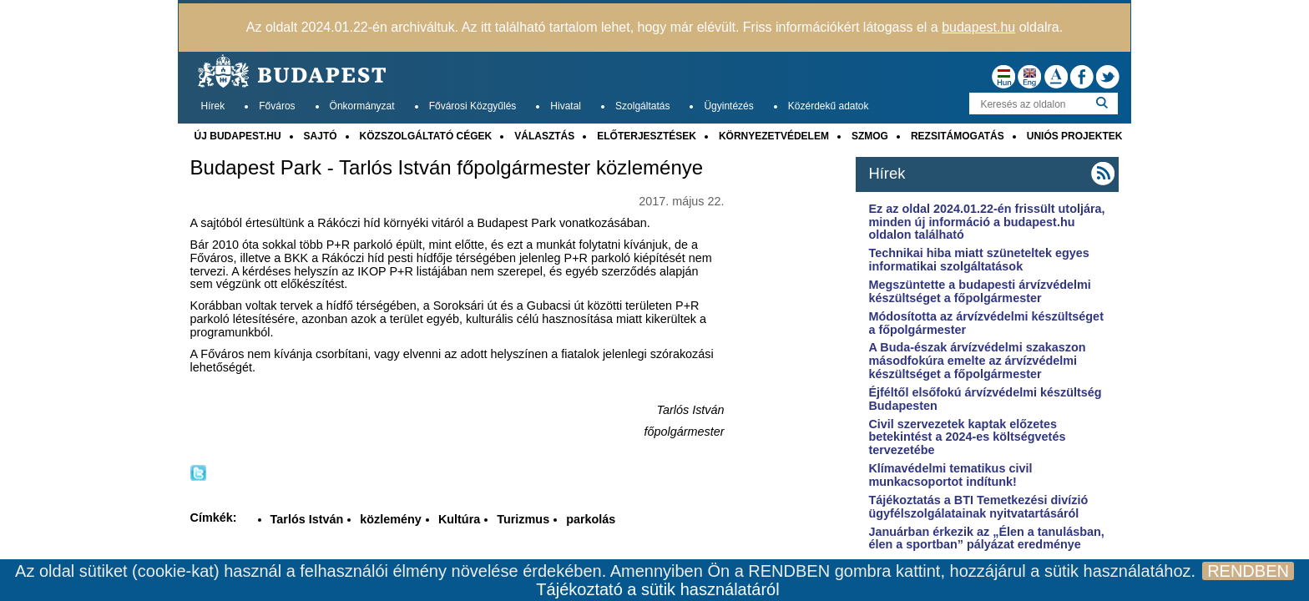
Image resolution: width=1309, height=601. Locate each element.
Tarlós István (307, 519)
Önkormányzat (362, 106)
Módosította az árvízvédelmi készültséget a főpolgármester (986, 323)
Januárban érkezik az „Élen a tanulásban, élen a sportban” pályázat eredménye (986, 538)
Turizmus (523, 519)
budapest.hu (978, 27)
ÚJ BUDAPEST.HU (238, 136)
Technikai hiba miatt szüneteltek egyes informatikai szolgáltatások (978, 259)
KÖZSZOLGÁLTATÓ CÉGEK (426, 136)
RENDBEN (1248, 571)
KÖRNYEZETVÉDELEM (774, 136)
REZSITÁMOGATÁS (957, 136)
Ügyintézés (728, 106)
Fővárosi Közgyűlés (473, 106)
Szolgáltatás (642, 106)
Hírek (213, 106)
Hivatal (565, 106)
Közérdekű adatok (828, 106)
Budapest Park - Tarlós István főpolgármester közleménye (447, 168)
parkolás (590, 519)
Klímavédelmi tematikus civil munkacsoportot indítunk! (950, 475)
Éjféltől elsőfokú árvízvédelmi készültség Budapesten (984, 399)
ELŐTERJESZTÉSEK (646, 136)
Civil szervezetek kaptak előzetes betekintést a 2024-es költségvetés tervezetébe (966, 437)
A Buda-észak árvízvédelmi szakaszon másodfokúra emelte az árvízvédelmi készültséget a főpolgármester (976, 361)
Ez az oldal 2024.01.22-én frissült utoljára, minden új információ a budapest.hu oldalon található (986, 222)
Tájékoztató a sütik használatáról (657, 589)
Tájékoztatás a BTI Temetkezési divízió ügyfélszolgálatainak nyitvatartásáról (978, 506)
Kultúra (459, 519)
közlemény (391, 519)
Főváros (277, 106)
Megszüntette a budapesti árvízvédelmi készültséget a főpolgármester (979, 291)
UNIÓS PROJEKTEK (1075, 136)
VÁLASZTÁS (544, 136)
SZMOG (870, 136)
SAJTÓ (320, 136)
